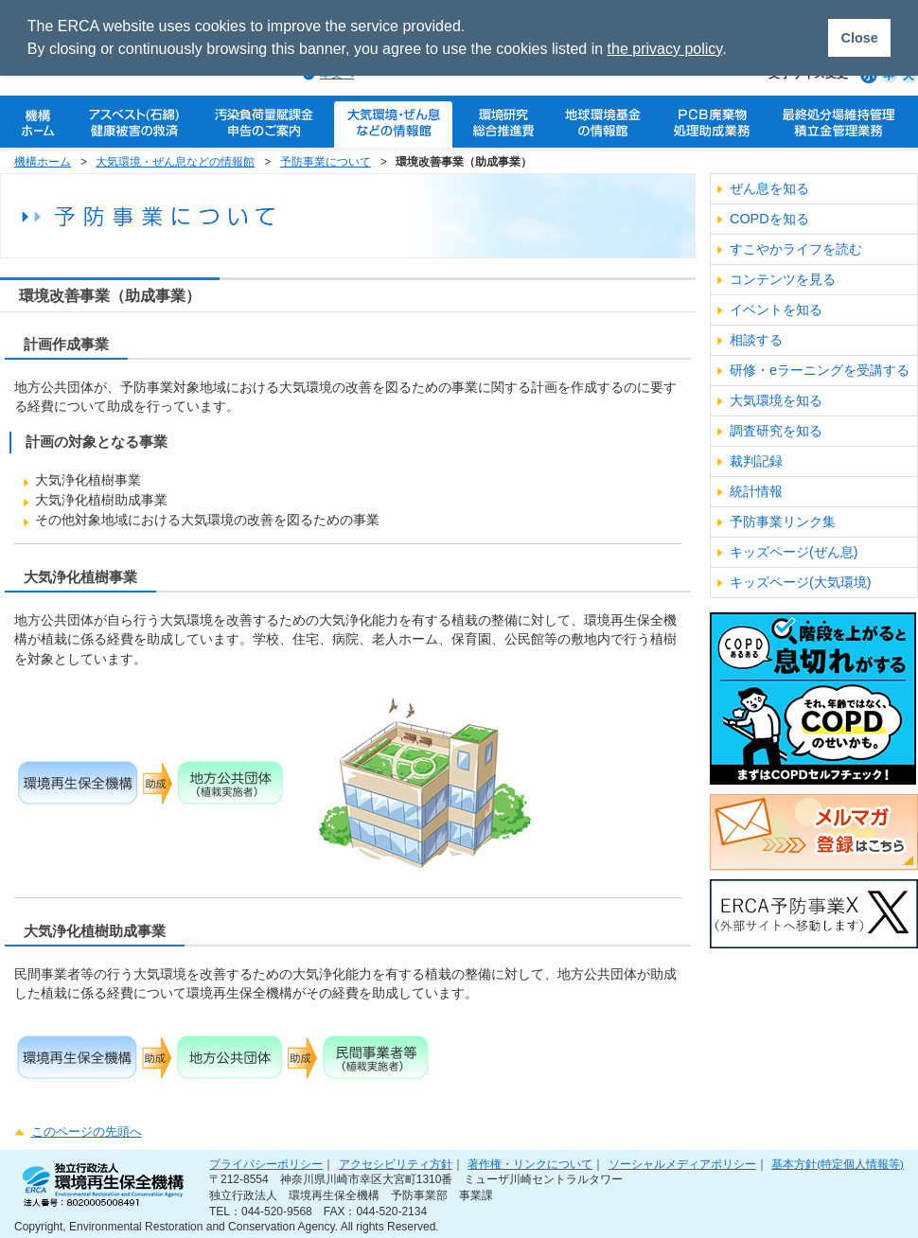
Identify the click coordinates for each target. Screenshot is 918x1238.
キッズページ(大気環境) (801, 582)
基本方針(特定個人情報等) (837, 1164)
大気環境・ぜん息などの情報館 (175, 161)
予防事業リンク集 (783, 521)
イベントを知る (776, 309)
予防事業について (325, 161)
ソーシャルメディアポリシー (682, 1164)
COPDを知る (769, 218)
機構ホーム (42, 161)
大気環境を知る (776, 400)
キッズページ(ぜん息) (794, 551)
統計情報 (756, 491)
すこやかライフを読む (796, 248)
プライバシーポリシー (266, 1164)
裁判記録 (756, 461)
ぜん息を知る (769, 188)
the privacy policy (665, 49)
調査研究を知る (776, 430)
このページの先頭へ (86, 1131)
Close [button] (858, 37)
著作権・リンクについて (530, 1164)
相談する (756, 339)
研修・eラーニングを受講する (819, 370)
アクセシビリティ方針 (395, 1164)
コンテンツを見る (783, 279)
